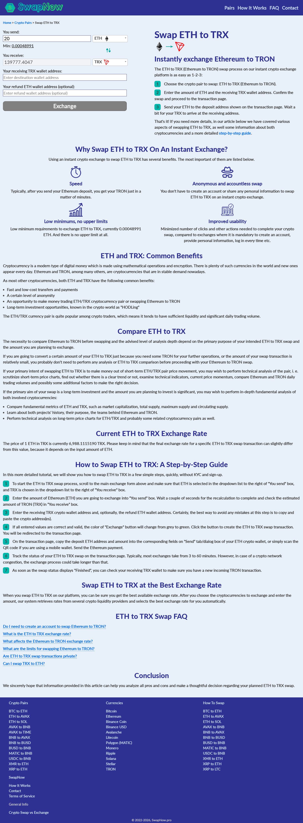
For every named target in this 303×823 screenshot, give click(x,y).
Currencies (114, 703)
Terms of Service (22, 796)
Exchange (64, 106)
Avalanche (114, 732)
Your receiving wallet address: (32, 71)
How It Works (251, 8)
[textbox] (110, 38)
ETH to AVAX (19, 716)
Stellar (111, 764)
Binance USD (116, 727)
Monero (112, 748)
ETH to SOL (18, 721)
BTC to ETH (18, 711)
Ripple (110, 753)
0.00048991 (23, 45)
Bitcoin (111, 711)
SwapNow (17, 777)
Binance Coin (116, 721)
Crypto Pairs (23, 22)
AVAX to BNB (19, 727)
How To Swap (213, 703)
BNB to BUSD (20, 743)
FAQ (274, 8)
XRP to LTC (211, 769)
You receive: (13, 55)
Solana (111, 758)
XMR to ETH (18, 764)
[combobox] (110, 38)
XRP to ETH (18, 769)
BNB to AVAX (19, 737)
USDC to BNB (20, 758)
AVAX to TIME (20, 732)
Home (7, 22)
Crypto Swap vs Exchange (29, 812)
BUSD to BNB (20, 748)
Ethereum (113, 716)
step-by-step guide (235, 133)
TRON (111, 769)
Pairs (229, 8)
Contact (290, 8)
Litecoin (112, 737)
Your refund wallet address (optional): (39, 86)
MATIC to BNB (20, 753)
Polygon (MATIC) (119, 743)
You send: (11, 31)
